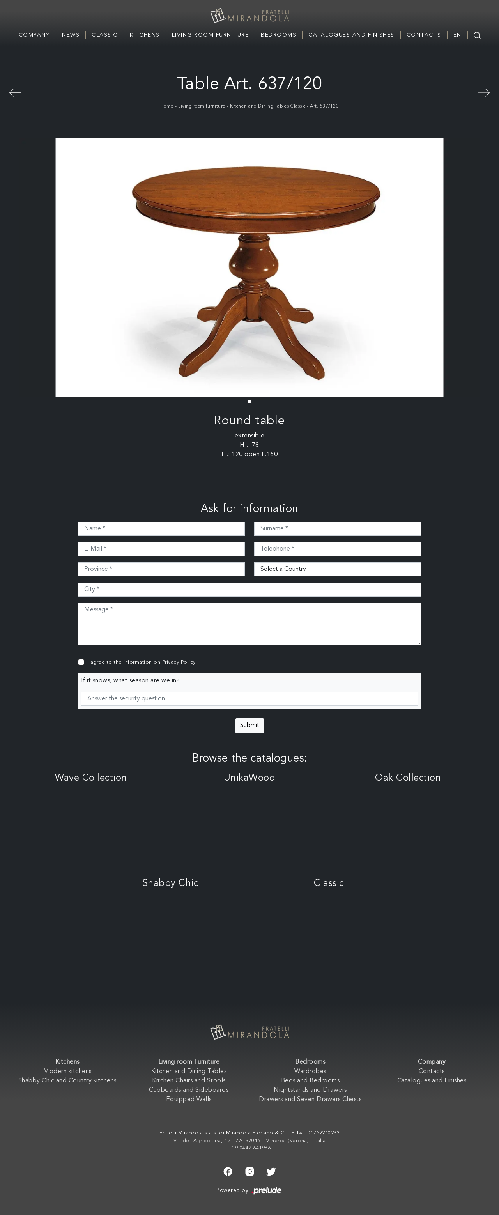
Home (167, 106)
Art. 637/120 (324, 106)
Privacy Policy (179, 662)
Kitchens (145, 35)
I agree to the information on (141, 662)
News (71, 35)
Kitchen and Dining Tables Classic (268, 106)
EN (457, 35)
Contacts (424, 35)
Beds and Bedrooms (310, 1081)
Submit (249, 726)
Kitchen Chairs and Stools (189, 1081)
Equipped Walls (189, 1099)
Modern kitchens (67, 1071)
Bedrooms (278, 35)
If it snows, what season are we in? (130, 681)
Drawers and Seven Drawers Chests (310, 1099)
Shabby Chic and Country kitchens (67, 1081)
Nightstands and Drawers (310, 1090)
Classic (105, 35)
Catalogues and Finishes (351, 35)
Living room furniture (202, 106)
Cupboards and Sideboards (188, 1090)
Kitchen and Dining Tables (189, 1071)
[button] (249, 401)
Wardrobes (310, 1071)
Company (34, 35)
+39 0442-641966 (249, 1148)
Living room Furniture (210, 35)
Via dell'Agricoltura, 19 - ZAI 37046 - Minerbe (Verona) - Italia (249, 1140)
